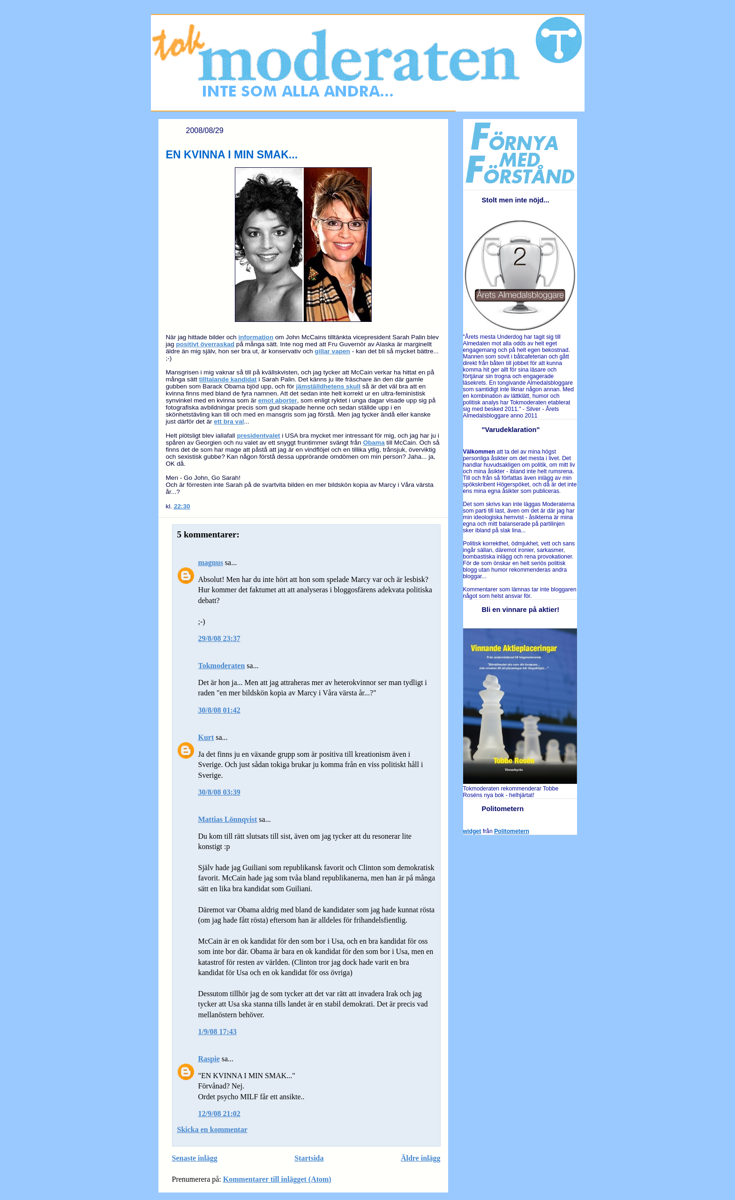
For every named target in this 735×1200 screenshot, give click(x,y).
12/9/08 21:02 (219, 1114)
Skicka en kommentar (212, 1129)
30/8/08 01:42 (219, 710)
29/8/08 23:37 (219, 638)
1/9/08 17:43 (217, 1032)
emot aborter (277, 400)
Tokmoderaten (221, 666)
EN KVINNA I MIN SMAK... (232, 155)
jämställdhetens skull (328, 386)
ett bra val (229, 421)
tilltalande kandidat (228, 379)
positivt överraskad (205, 344)
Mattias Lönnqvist (227, 819)
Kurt (206, 737)
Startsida (308, 1158)
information (255, 337)
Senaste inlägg (195, 1158)
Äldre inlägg (421, 1158)
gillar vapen (332, 351)
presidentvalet (258, 435)
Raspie (209, 1059)
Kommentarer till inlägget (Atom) (277, 1179)
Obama (373, 442)
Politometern (511, 831)
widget (472, 831)
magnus (210, 562)
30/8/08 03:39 (219, 792)
